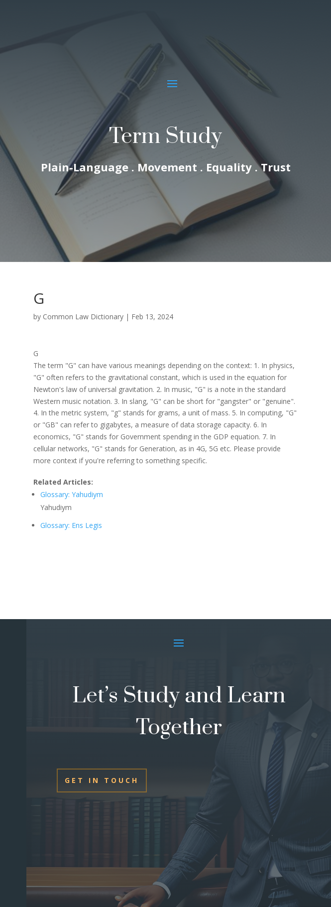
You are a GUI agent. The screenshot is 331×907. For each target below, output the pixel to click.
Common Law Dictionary (83, 316)
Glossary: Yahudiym (71, 494)
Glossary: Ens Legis (71, 525)
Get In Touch (102, 780)
